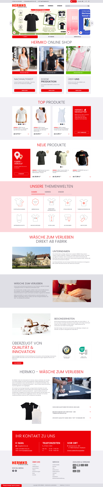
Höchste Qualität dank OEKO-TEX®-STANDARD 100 (70, 418)
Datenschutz (56, 469)
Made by (65, 485)
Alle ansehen (17, 363)
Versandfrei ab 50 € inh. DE (30, 1)
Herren (50, 6)
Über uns (36, 462)
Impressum (55, 476)
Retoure (54, 466)
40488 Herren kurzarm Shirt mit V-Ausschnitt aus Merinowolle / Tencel (40, 171)
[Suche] (77, 6)
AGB (53, 475)
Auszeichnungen (36, 471)
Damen (41, 6)
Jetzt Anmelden (82, 132)
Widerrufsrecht (56, 471)
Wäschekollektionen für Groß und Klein (68, 407)
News (33, 473)
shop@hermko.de (22, 446)
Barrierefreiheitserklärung (58, 478)
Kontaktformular (27, 450)
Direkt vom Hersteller (17, 1)
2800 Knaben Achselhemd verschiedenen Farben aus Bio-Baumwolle (61, 128)
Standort (21, 173)
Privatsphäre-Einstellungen (11, 485)
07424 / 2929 (47, 446)
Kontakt (34, 475)
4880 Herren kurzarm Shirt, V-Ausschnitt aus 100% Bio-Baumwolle (21, 128)
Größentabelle (56, 464)
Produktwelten (24, 72)
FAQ (53, 468)
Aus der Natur (35, 468)
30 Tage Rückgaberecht (44, 1)
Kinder (59, 6)
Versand (54, 473)
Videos (33, 469)
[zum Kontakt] (89, 1)
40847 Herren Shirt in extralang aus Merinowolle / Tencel (61, 171)
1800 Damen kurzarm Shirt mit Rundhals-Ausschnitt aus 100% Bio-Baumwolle (41, 129)
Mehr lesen (25, 90)
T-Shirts (34, 464)
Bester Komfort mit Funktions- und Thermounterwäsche (72, 412)
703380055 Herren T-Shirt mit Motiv (81, 171)
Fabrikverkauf (35, 466)
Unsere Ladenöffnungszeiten (75, 450)
